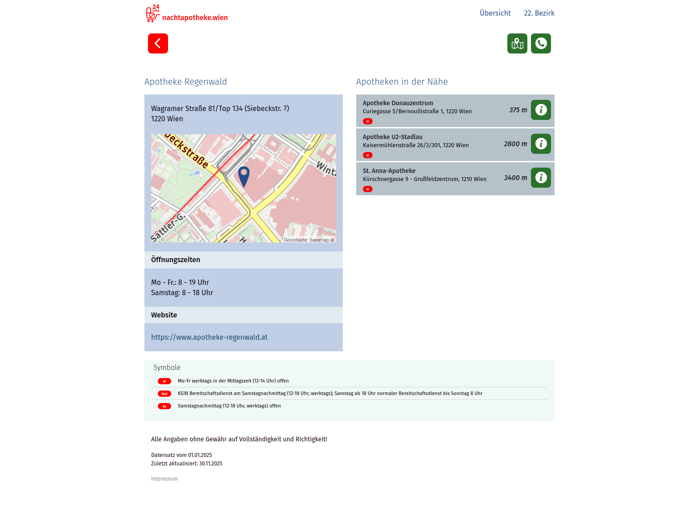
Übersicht (495, 13)
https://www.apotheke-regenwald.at (209, 337)
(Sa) (164, 394)
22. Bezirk (539, 13)
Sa (164, 406)
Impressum (164, 479)
